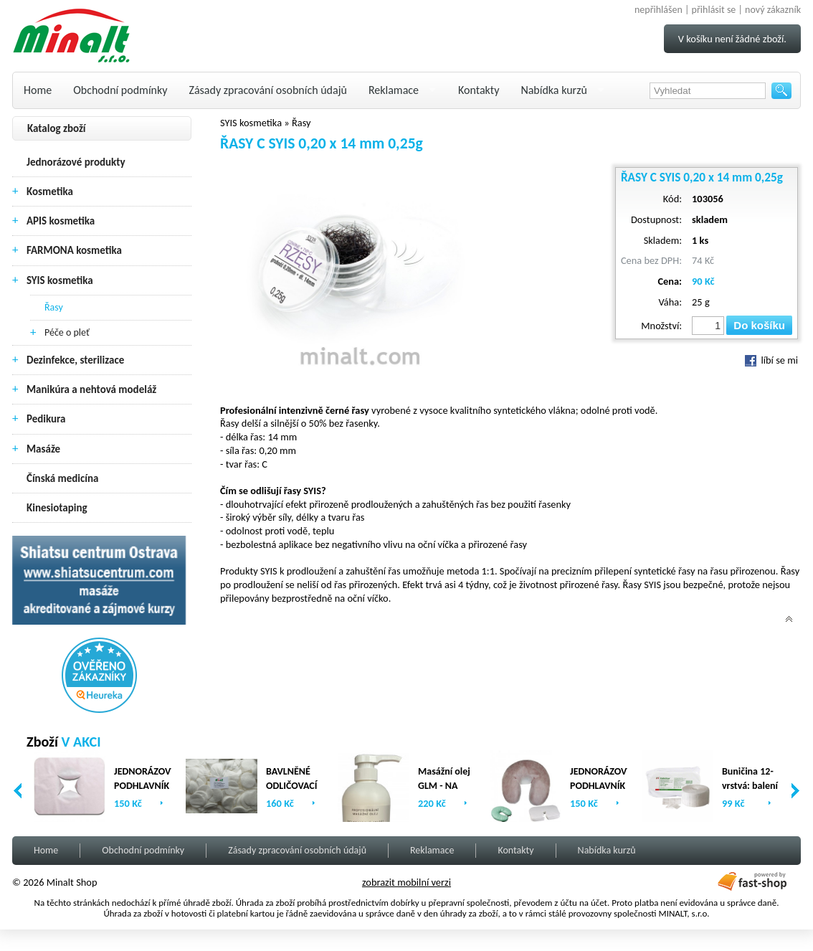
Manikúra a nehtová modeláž (91, 389)
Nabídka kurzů (553, 90)
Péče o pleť (67, 332)
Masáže (43, 449)
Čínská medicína (62, 478)
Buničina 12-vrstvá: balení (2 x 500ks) (750, 785)
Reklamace (394, 90)
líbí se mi (771, 360)
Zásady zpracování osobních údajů (268, 90)
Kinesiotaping (57, 507)
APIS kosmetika (61, 220)
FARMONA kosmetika (74, 250)
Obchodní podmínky (120, 90)
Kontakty (478, 90)
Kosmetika (50, 191)
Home (38, 90)
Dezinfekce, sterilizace (75, 360)
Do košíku (759, 325)
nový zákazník (773, 10)
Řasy (53, 307)
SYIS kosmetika (60, 280)
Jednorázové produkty (76, 162)
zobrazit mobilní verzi (406, 882)
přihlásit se (714, 10)
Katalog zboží (56, 128)
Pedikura (46, 418)
